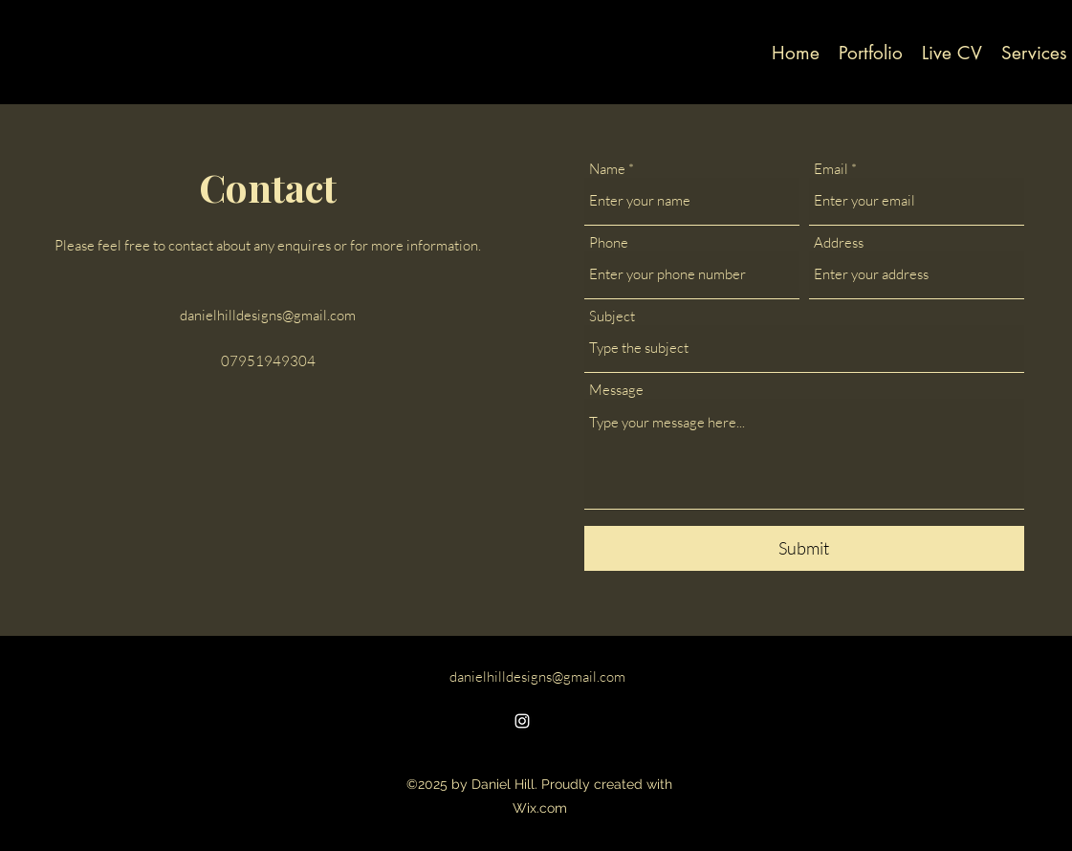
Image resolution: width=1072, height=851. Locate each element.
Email (831, 169)
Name (607, 169)
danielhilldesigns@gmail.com (268, 315)
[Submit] (804, 548)
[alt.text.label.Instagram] (522, 721)
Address (839, 242)
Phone (608, 242)
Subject (612, 316)
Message (616, 389)
